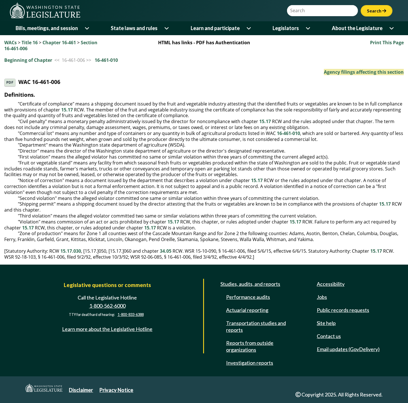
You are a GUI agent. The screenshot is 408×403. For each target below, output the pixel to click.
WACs (10, 42)
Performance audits (248, 297)
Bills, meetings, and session (47, 28)
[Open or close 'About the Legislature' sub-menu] (392, 28)
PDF (9, 82)
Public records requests (343, 310)
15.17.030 (70, 251)
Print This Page (387, 42)
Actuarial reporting (247, 310)
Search (376, 10)
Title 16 (30, 42)
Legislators (286, 28)
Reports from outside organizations (249, 346)
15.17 (67, 110)
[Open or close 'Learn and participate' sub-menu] (249, 28)
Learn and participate (215, 28)
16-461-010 (106, 60)
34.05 (165, 251)
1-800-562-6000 (107, 306)
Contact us (329, 336)
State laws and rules (134, 28)
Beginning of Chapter (28, 60)
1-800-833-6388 (131, 315)
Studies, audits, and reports (250, 284)
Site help (326, 323)
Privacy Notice (116, 390)
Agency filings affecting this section (364, 72)
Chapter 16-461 (59, 42)
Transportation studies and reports (256, 326)
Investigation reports (249, 363)
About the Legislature (357, 28)
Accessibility (331, 284)
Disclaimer (81, 390)
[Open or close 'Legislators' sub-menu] (308, 28)
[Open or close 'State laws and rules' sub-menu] (167, 28)
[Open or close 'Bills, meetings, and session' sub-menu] (87, 28)
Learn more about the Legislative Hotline (107, 329)
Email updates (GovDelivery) (348, 349)
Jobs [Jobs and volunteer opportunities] (322, 297)
